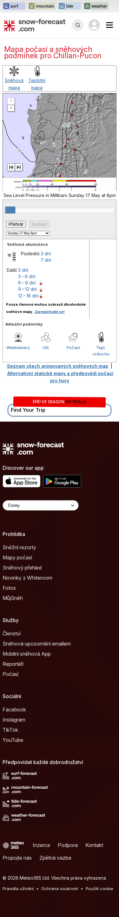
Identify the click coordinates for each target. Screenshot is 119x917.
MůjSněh (13, 598)
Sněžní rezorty (19, 547)
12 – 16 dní (28, 295)
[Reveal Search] (77, 25)
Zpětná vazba (55, 858)
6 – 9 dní (27, 282)
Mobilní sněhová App (27, 654)
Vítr (46, 347)
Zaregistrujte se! (50, 311)
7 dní (46, 260)
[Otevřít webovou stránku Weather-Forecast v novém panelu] (96, 6)
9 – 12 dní (27, 289)
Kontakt (94, 845)
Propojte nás (17, 858)
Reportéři (13, 664)
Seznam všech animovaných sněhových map (57, 366)
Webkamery (18, 347)
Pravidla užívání (18, 888)
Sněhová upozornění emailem (37, 643)
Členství (12, 633)
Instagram (14, 719)
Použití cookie (99, 888)
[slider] (10, 210)
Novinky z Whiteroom (27, 578)
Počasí (73, 347)
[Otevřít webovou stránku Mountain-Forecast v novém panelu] (42, 6)
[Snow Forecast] (34, 25)
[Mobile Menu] (109, 25)
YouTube (13, 740)
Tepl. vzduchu (100, 350)
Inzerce (41, 845)
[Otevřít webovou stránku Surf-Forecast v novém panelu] (14, 6)
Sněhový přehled (22, 567)
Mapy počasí (17, 557)
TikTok (10, 730)
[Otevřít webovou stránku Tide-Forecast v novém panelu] (69, 6)
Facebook (14, 709)
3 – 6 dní (26, 276)
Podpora (68, 845)
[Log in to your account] (94, 25)
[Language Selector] (41, 505)
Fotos (9, 588)
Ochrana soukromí (59, 888)
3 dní (46, 253)
